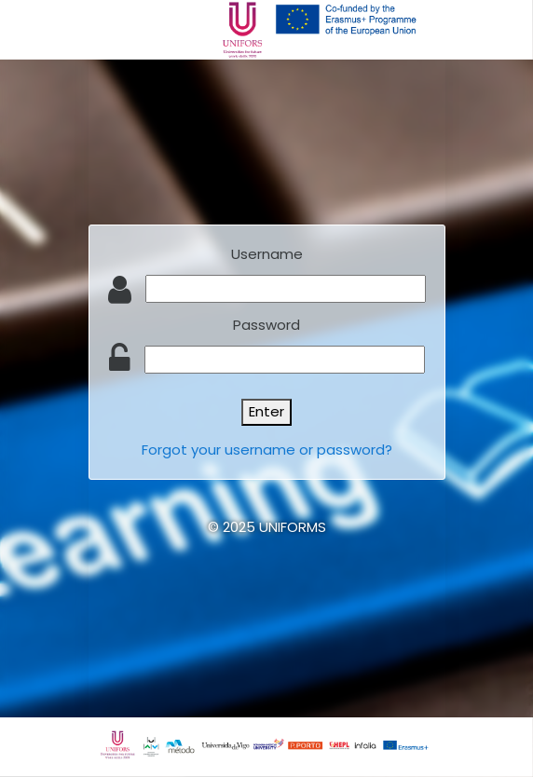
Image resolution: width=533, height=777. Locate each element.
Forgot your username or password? (267, 449)
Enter (266, 411)
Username (267, 254)
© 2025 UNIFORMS (267, 527)
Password (266, 324)
